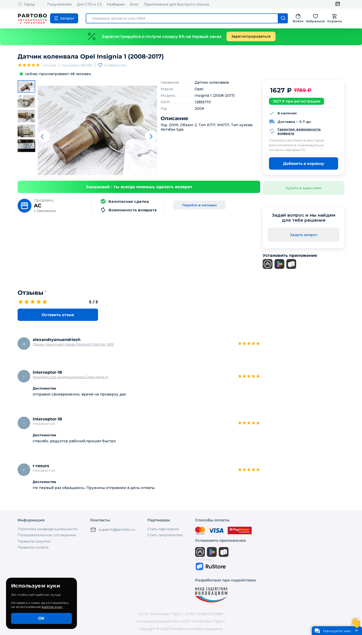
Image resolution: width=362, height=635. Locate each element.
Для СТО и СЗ (89, 4)
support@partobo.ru (112, 530)
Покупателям (59, 4)
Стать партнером (163, 529)
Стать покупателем (165, 535)
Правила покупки (34, 541)
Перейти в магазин (199, 205)
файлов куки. (52, 607)
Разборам (116, 4)
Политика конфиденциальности (48, 529)
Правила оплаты (33, 547)
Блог (134, 4)
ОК (41, 618)
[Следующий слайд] (151, 136)
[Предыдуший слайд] (44, 136)
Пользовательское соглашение (47, 535)
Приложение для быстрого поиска (176, 4)
